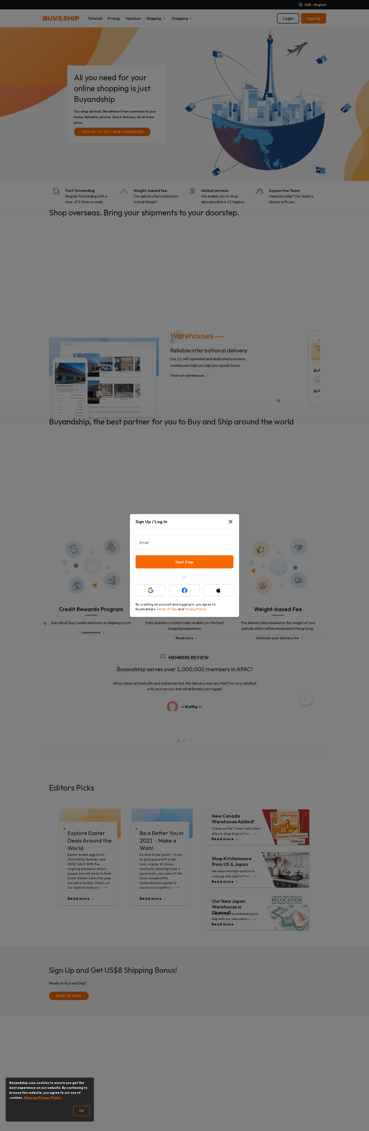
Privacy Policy (195, 609)
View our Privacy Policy (42, 1097)
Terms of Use (166, 609)
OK (81, 1111)
